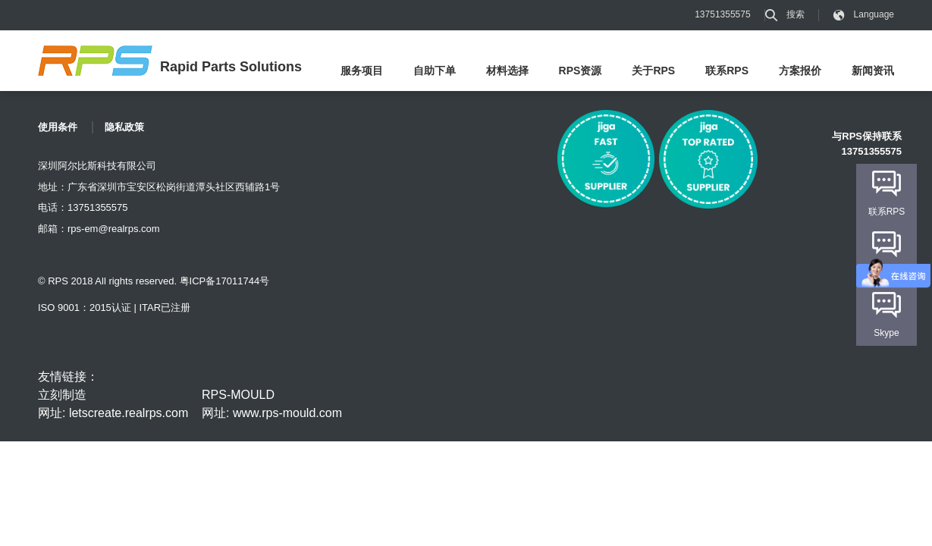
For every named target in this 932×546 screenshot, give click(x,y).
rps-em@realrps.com (113, 228)
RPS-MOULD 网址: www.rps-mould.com (272, 403)
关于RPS (653, 70)
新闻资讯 (873, 70)
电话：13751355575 (83, 207)
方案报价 (800, 70)
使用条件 (57, 127)
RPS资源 (580, 70)
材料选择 (507, 70)
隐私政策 (124, 127)
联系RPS (726, 70)
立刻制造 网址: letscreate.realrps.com (113, 403)
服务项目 (361, 70)
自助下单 (434, 70)
